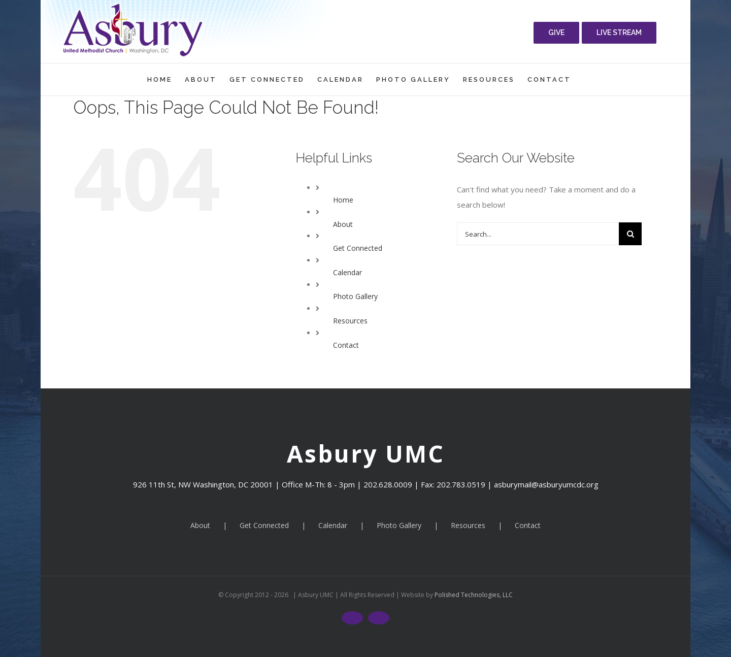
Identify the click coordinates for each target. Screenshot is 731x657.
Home (343, 200)
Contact (346, 345)
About (343, 224)
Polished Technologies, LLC (473, 594)
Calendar (347, 272)
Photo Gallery (355, 296)
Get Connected (357, 248)
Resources (350, 320)
